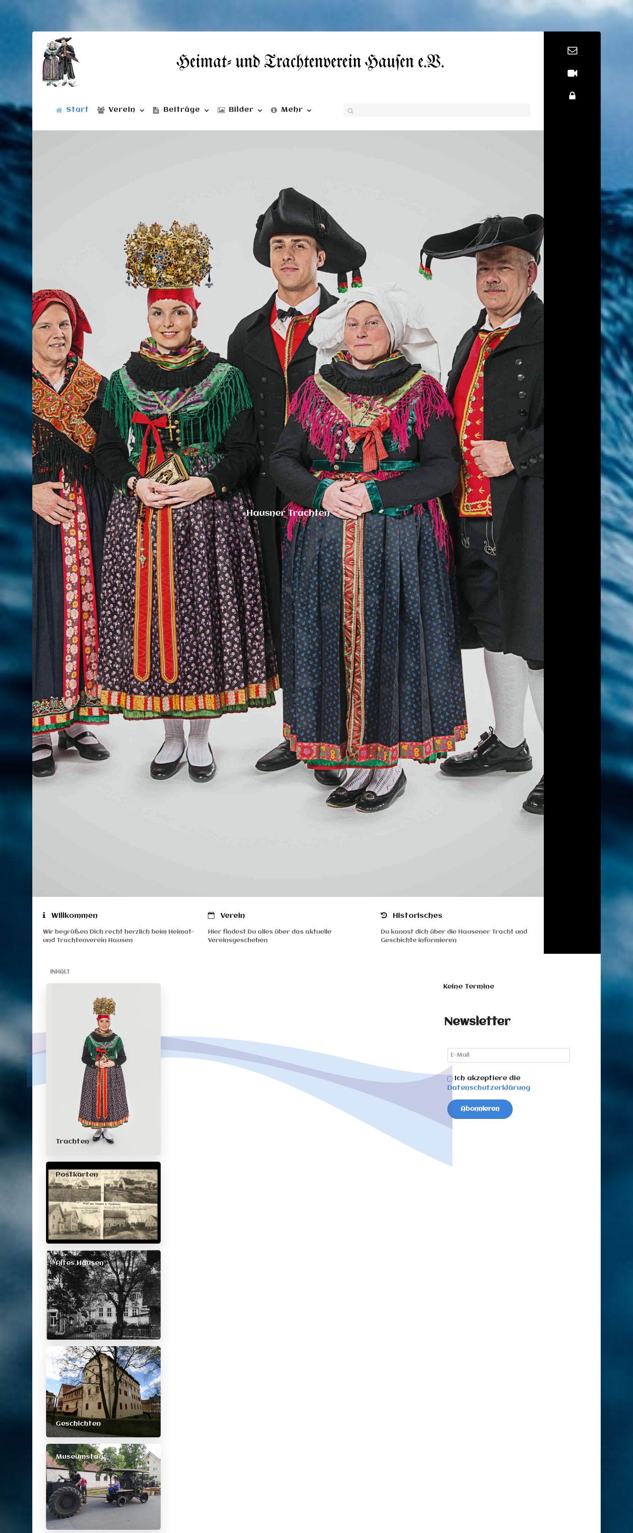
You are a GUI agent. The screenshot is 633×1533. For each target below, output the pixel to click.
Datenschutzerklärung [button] (488, 1088)
